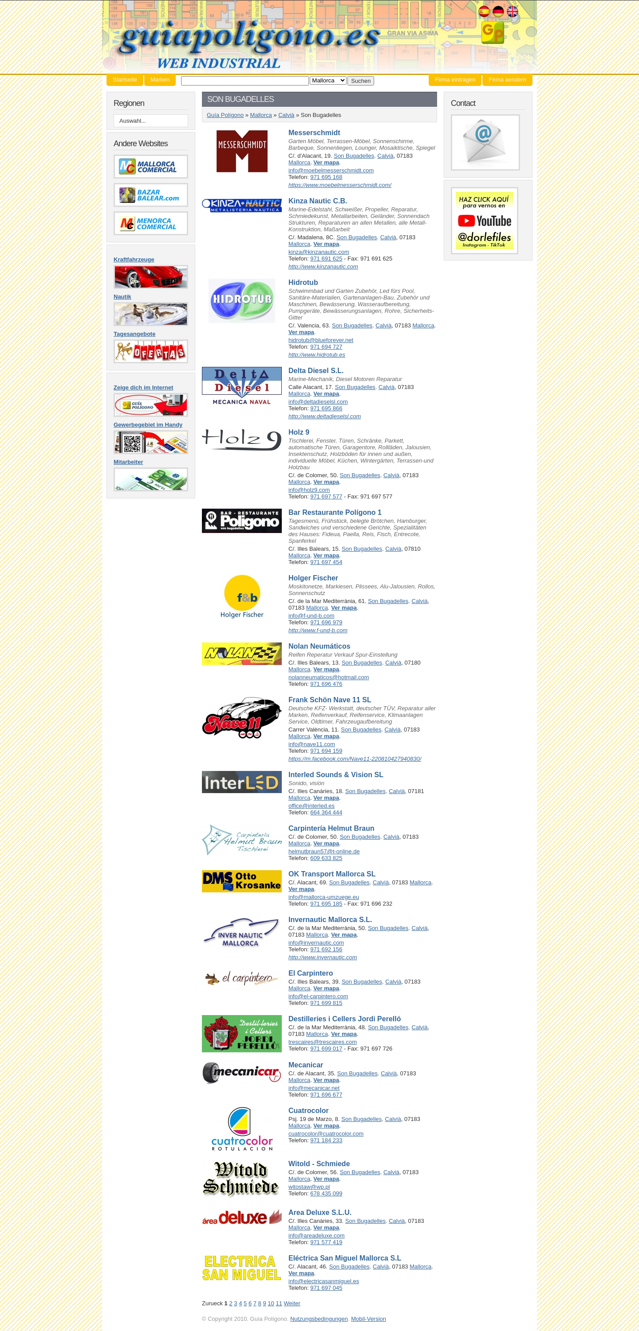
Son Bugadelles (354, 155)
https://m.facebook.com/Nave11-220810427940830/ (354, 758)
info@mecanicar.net (313, 1088)
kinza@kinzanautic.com (318, 252)
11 (279, 1303)
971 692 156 (326, 949)
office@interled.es (311, 805)
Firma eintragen (455, 79)
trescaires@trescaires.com (322, 1042)
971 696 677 (326, 1094)
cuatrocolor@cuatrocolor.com (325, 1133)
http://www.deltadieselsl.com (324, 416)
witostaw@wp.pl (309, 1186)
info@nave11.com (311, 744)
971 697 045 (326, 1287)
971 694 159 (326, 750)
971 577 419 (326, 1242)
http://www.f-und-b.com (317, 630)
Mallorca (261, 115)
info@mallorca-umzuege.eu (323, 897)
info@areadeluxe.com (316, 1235)
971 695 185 (326, 903)
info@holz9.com (309, 489)
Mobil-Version (368, 1318)
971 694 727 (326, 346)
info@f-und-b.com (311, 615)
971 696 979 (326, 622)
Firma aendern (507, 79)
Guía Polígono (319, 37)
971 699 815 (326, 1003)
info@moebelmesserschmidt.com (331, 170)
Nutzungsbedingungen (319, 1318)
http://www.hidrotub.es (316, 354)
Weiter (292, 1303)
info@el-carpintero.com (318, 996)
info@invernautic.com (316, 942)
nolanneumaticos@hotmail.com (328, 677)
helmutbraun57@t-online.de (324, 851)
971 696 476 (326, 684)
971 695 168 (326, 177)
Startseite (125, 79)
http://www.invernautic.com (322, 957)
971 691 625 (326, 258)
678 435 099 (326, 1193)
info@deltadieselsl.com (318, 401)
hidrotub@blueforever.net (320, 340)
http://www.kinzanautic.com (323, 266)
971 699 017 (326, 1048)
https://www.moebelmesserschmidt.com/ (339, 185)
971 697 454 (326, 562)
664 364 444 (326, 812)
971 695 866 (326, 408)
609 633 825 (326, 858)
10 (271, 1303)
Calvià (286, 115)
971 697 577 (326, 496)
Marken (160, 79)
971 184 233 (326, 1140)
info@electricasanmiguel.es (323, 1281)
